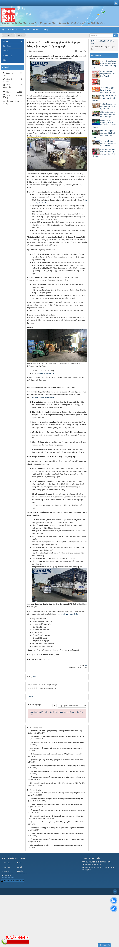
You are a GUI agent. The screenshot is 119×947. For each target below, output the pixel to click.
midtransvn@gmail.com (45, 373)
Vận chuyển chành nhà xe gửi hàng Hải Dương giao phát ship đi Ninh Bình (56, 822)
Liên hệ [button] (45, 30)
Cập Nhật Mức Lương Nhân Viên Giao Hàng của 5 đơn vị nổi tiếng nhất (104, 64)
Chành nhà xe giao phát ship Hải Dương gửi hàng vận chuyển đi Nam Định (56, 833)
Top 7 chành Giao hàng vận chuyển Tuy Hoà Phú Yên (108, 143)
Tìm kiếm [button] (35, 30)
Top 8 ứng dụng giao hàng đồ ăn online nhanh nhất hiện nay (107, 90)
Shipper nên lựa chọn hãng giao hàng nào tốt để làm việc (108, 114)
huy (85, 665)
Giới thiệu (6, 863)
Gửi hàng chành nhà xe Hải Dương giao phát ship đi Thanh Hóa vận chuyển (57, 771)
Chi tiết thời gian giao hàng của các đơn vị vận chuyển (108, 106)
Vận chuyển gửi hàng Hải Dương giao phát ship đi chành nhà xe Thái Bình (56, 760)
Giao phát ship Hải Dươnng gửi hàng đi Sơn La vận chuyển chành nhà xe (56, 748)
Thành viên (7, 867)
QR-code (5, 880)
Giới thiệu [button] (12, 30)
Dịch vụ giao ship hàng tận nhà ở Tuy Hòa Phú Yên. (107, 73)
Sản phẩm (7, 46)
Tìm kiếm (20, 871)
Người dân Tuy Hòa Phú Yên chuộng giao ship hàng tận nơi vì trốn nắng (104, 152)
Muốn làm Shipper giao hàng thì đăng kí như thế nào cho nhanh (104, 134)
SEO (5, 60)
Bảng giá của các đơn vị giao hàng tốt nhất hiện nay (104, 98)
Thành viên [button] (25, 30)
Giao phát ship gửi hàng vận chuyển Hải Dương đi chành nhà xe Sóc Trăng (57, 742)
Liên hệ (19, 867)
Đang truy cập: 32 (17, 880)
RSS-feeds (7, 875)
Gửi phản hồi (104, 945)
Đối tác (5, 51)
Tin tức (5, 41)
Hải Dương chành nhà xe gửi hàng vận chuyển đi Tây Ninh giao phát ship (56, 754)
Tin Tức (19, 863)
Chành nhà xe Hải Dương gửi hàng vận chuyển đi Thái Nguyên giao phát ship (57, 765)
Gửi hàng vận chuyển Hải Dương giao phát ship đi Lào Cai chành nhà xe (56, 845)
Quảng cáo (7, 871)
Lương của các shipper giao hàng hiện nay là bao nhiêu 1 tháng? (104, 123)
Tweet (30, 697)
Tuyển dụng (7, 55)
